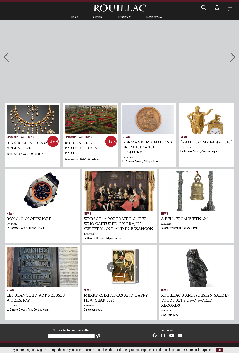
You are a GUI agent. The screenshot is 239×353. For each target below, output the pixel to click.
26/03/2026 (127, 158)
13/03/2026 (185, 153)
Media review (155, 17)
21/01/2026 (12, 306)
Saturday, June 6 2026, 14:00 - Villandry (25, 154)
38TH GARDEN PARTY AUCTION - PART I (82, 148)
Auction (97, 17)
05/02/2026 (166, 224)
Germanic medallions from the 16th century (147, 148)
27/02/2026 (12, 224)
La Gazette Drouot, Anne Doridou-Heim (28, 310)
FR (9, 8)
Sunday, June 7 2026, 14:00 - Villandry (82, 159)
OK (223, 350)
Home (74, 17)
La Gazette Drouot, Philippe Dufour (141, 162)
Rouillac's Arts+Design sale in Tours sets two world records (195, 301)
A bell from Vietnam (184, 219)
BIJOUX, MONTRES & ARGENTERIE (25, 146)
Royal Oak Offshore (29, 219)
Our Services (124, 17)
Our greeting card (93, 310)
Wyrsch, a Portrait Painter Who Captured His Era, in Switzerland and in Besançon (118, 224)
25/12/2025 (89, 306)
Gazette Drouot (169, 315)
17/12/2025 (166, 311)
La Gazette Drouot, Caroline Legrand (200, 157)
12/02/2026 (89, 234)
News (126, 137)
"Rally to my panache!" (194, 145)
